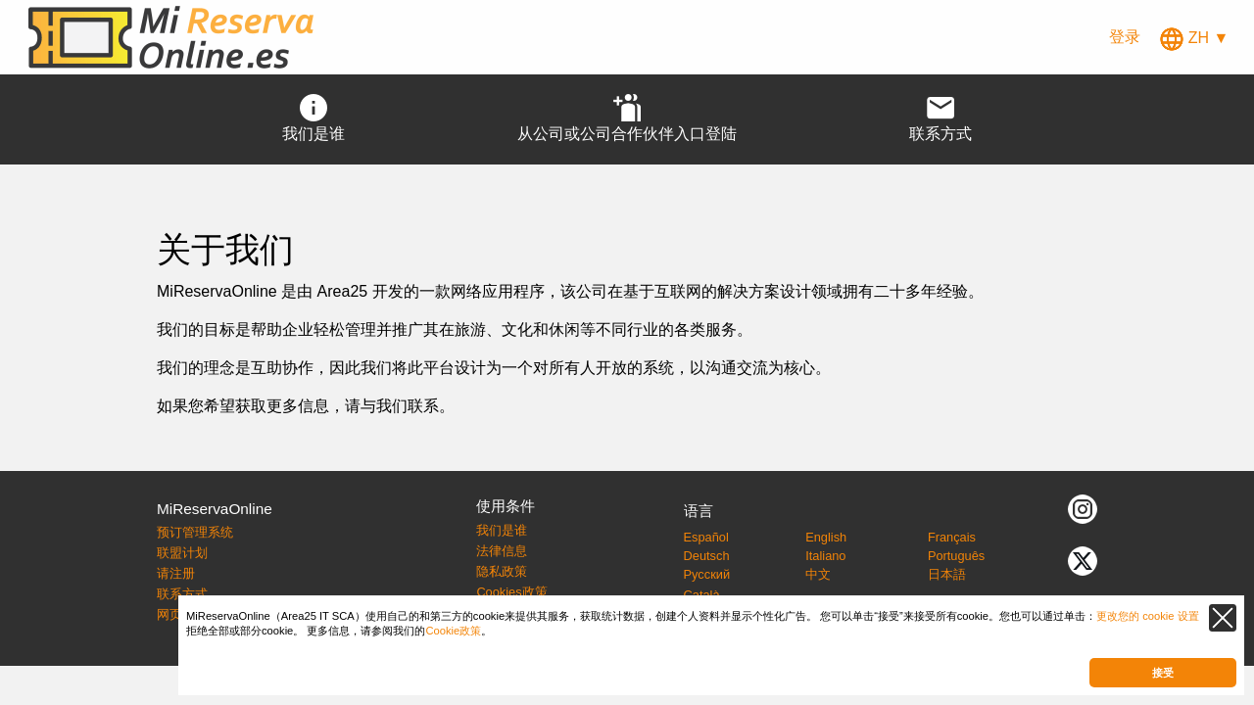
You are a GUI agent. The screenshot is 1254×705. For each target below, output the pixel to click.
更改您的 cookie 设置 (1147, 616)
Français (952, 537)
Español (706, 537)
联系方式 (182, 594)
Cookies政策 (511, 592)
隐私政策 (501, 571)
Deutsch (707, 555)
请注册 (176, 573)
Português (956, 555)
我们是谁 (501, 530)
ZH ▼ (1194, 37)
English (825, 537)
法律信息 (501, 550)
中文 (818, 574)
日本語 (947, 574)
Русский (707, 574)
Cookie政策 (453, 630)
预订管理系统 (195, 532)
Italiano (825, 555)
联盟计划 (182, 552)
